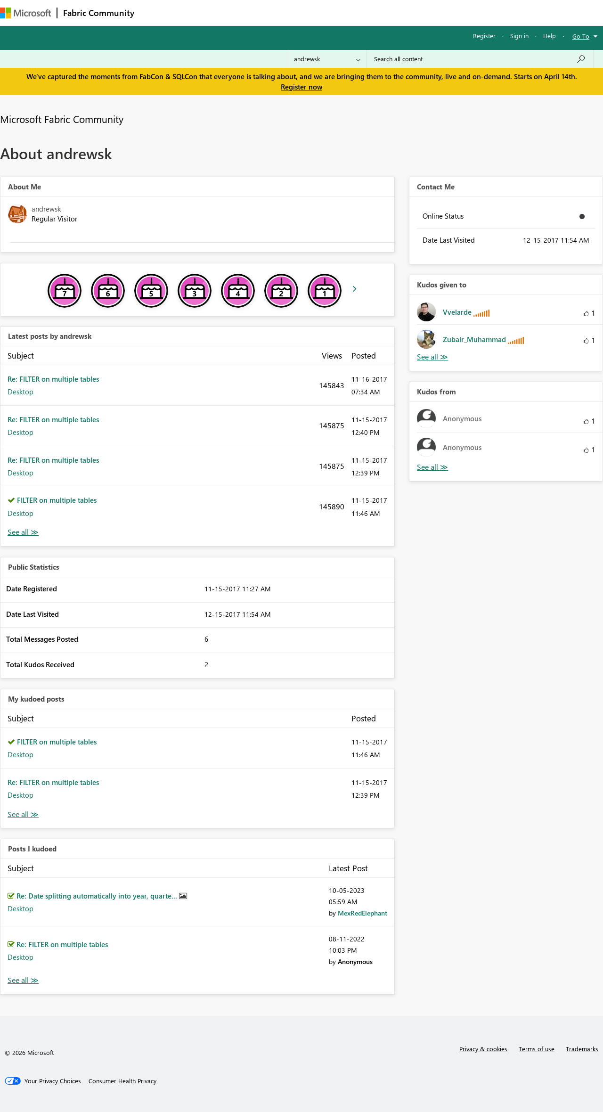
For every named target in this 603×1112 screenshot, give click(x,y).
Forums (156, 12)
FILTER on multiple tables (57, 500)
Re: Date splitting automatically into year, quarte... (97, 895)
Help (549, 36)
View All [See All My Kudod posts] (23, 814)
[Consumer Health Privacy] (122, 1080)
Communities (277, 12)
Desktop (20, 391)
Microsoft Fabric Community (61, 118)
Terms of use (536, 1049)
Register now (301, 86)
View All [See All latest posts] (23, 532)
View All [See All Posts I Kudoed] (23, 980)
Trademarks (582, 1049)
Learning (356, 12)
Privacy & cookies (483, 1049)
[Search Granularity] (327, 59)
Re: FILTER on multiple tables (53, 379)
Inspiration (197, 12)
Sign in (519, 36)
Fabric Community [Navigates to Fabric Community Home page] (98, 12)
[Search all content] (480, 59)
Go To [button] (580, 36)
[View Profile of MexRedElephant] (362, 912)
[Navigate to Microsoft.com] (25, 13)
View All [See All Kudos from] (432, 467)
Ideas (235, 12)
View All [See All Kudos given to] (432, 357)
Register (484, 36)
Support (396, 12)
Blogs (319, 12)
